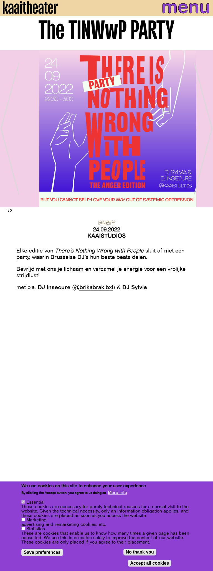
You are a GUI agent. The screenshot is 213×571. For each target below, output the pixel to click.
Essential (35, 502)
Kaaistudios (106, 236)
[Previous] (8, 128)
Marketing (36, 520)
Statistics (35, 529)
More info (117, 492)
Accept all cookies (149, 563)
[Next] (204, 128)
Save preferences (42, 552)
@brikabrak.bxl (93, 287)
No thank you (140, 552)
